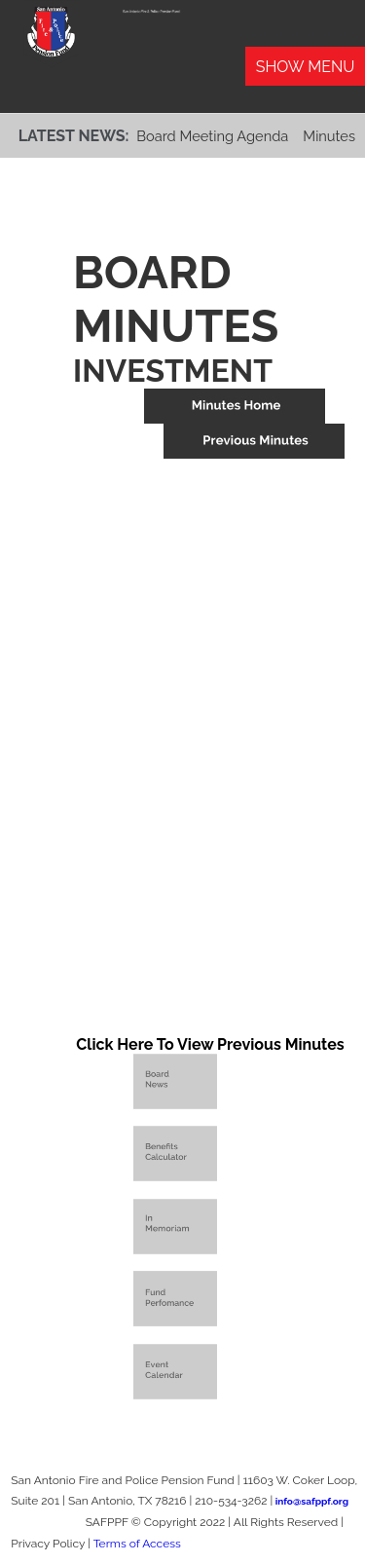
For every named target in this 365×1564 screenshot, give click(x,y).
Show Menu (305, 66)
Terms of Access (137, 1543)
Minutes (329, 136)
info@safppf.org (311, 1501)
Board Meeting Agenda (212, 136)
